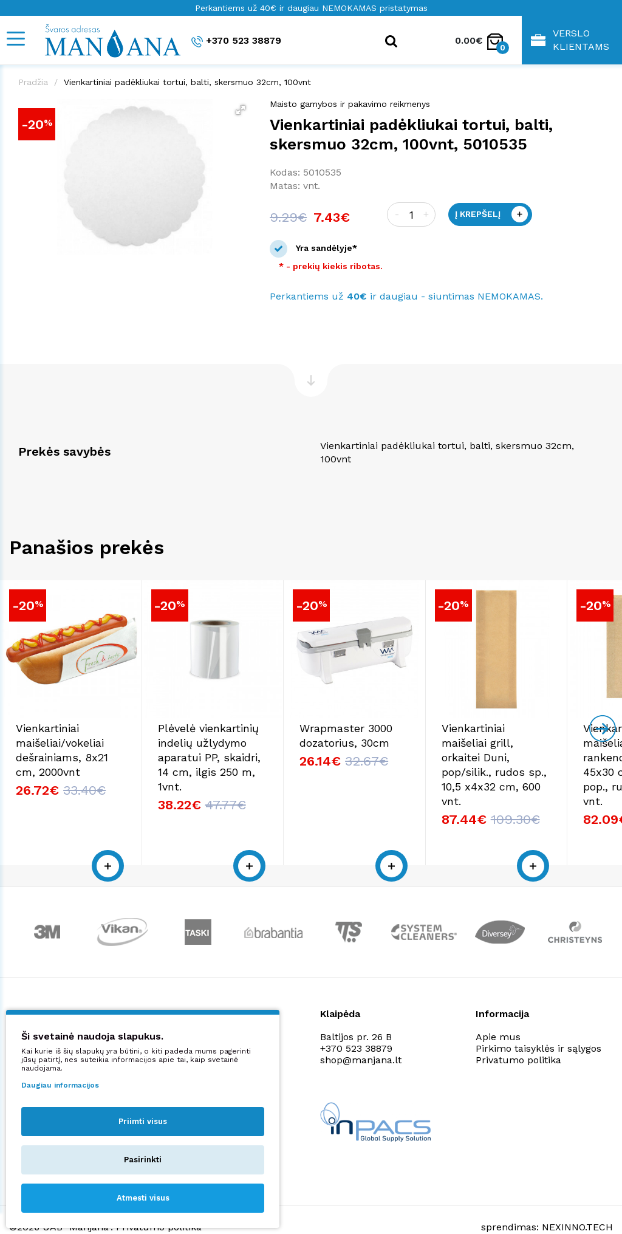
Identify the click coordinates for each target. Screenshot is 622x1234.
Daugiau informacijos (60, 1085)
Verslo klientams (570, 39)
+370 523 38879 (236, 41)
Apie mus (498, 1013)
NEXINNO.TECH (577, 1204)
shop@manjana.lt (361, 1036)
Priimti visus (142, 1121)
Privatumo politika (518, 1036)
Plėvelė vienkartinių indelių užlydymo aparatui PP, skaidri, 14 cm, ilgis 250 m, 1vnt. (306, 763)
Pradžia (33, 82)
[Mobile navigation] (15, 38)
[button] (240, 110)
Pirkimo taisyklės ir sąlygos (538, 1024)
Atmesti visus (143, 1197)
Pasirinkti (143, 1159)
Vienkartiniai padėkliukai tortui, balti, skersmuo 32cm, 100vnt (187, 82)
